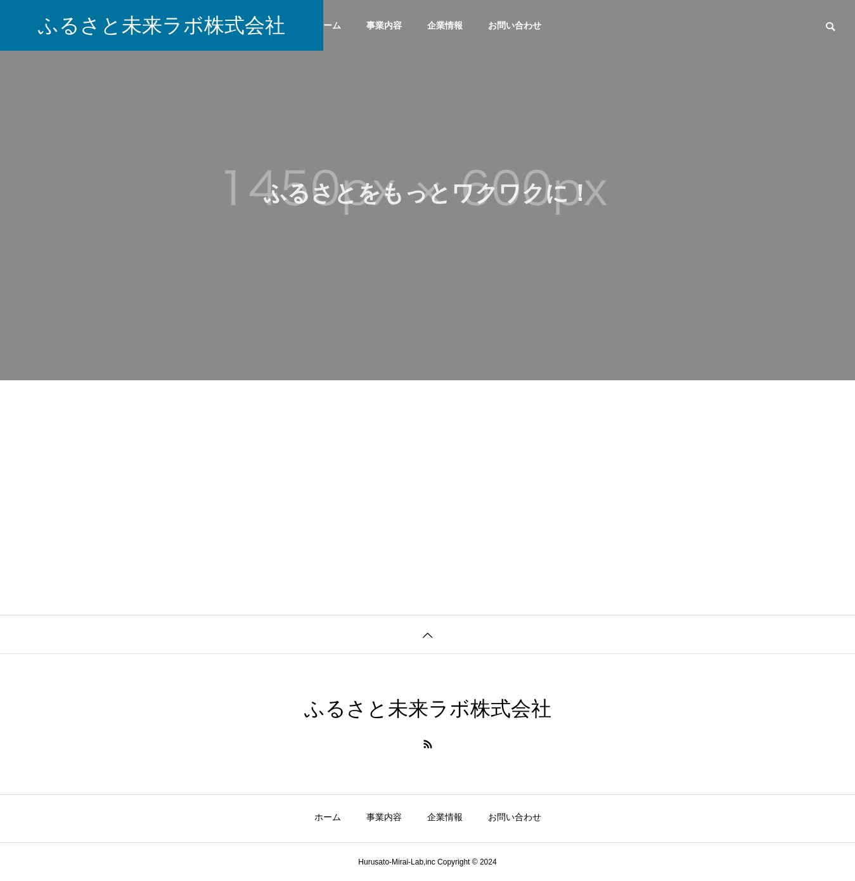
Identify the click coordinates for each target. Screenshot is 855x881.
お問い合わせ (514, 25)
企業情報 (445, 25)
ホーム (327, 25)
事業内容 (384, 25)
